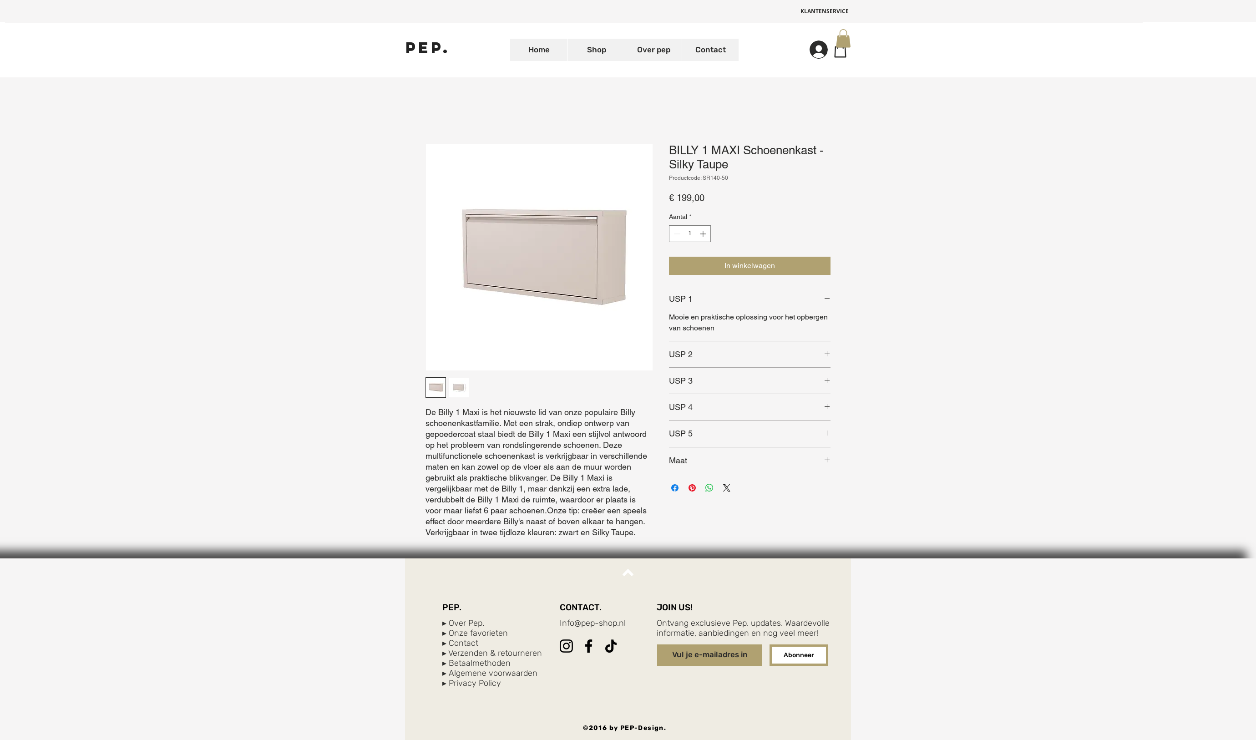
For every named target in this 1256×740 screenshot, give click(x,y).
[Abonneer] (799, 655)
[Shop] (840, 49)
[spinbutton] (690, 234)
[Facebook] (589, 646)
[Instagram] (566, 646)
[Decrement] (676, 234)
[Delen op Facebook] (674, 487)
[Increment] (703, 234)
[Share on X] (726, 487)
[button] (843, 38)
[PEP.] (428, 48)
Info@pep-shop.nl (593, 623)
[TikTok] (611, 646)
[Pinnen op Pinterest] (692, 487)
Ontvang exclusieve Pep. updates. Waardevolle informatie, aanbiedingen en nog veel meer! (743, 628)
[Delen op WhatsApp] (709, 487)
